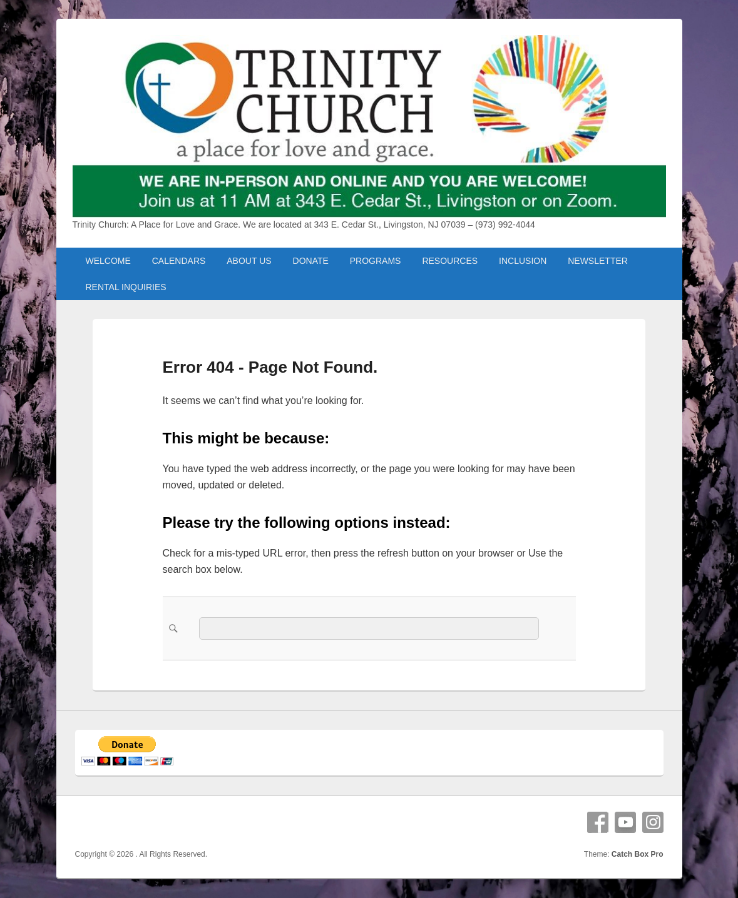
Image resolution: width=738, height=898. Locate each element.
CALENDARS (179, 261)
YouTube (625, 822)
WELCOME (107, 261)
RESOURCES (450, 261)
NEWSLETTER (598, 261)
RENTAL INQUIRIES (125, 287)
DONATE (311, 261)
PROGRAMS (375, 261)
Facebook (597, 822)
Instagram (653, 822)
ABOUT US (249, 261)
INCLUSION (522, 261)
